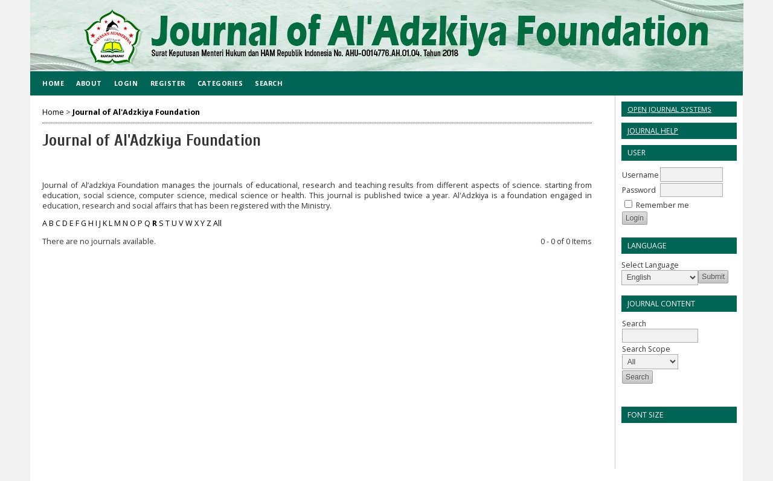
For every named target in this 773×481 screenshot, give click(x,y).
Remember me (662, 205)
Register (167, 83)
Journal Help (652, 131)
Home (53, 83)
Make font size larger (671, 436)
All (217, 223)
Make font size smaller (632, 436)
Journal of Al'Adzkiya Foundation (136, 112)
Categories (220, 83)
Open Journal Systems (669, 109)
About (89, 83)
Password (639, 190)
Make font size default (652, 436)
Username (640, 175)
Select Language (650, 265)
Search (269, 83)
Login (126, 83)
